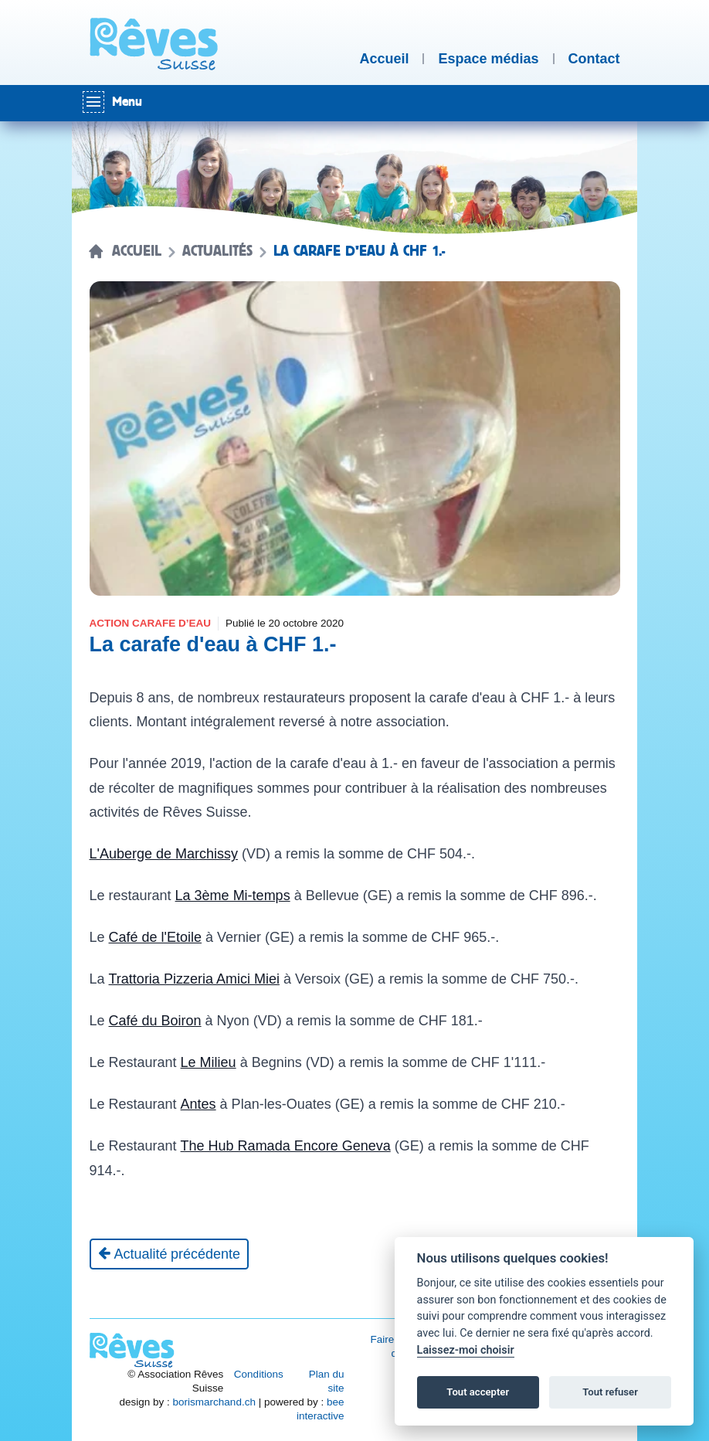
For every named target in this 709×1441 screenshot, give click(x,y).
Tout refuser (610, 1392)
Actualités (217, 251)
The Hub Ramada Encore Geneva (286, 1146)
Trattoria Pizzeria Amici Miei (194, 979)
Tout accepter (477, 1392)
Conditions (258, 1374)
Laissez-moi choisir (465, 1350)
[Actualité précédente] (169, 1254)
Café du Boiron (155, 1020)
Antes (198, 1104)
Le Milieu (208, 1062)
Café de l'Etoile (155, 937)
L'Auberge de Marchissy (164, 854)
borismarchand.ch (214, 1402)
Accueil (136, 251)
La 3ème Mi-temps (232, 895)
